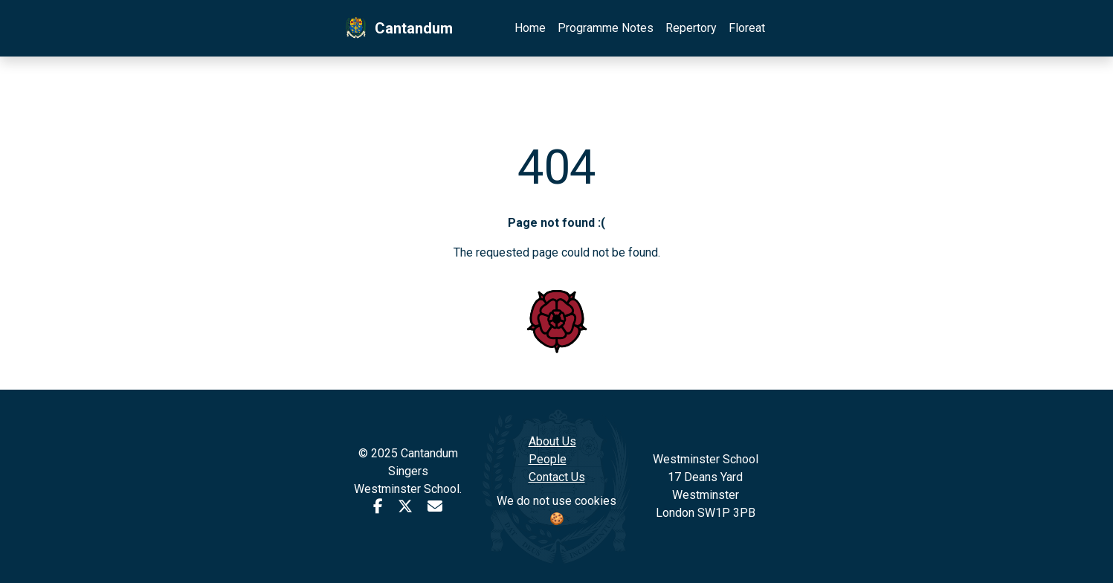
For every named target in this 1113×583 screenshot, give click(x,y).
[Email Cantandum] (435, 507)
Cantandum (398, 28)
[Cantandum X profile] (405, 507)
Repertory (691, 28)
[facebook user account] (378, 507)
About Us (552, 441)
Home (530, 28)
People (548, 459)
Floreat (747, 28)
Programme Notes (606, 28)
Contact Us (557, 477)
